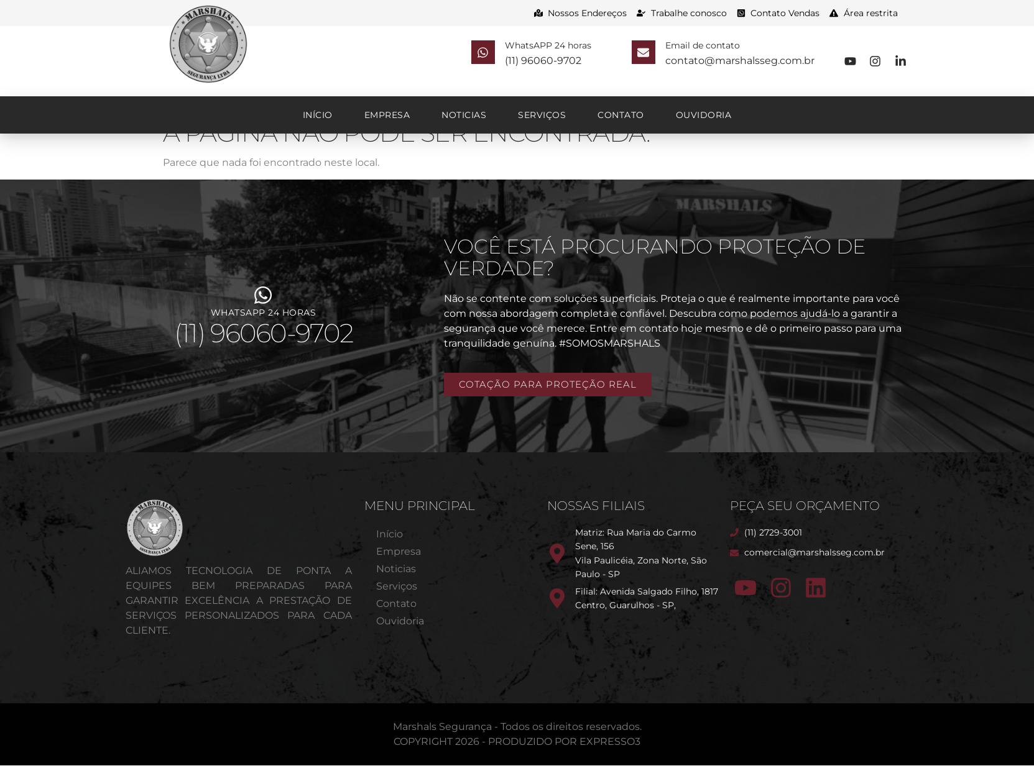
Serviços (542, 115)
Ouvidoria (704, 115)
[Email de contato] (648, 55)
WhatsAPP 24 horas (557, 48)
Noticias (463, 115)
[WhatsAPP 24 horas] (487, 55)
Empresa (387, 115)
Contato (621, 115)
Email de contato (712, 48)
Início (318, 115)
